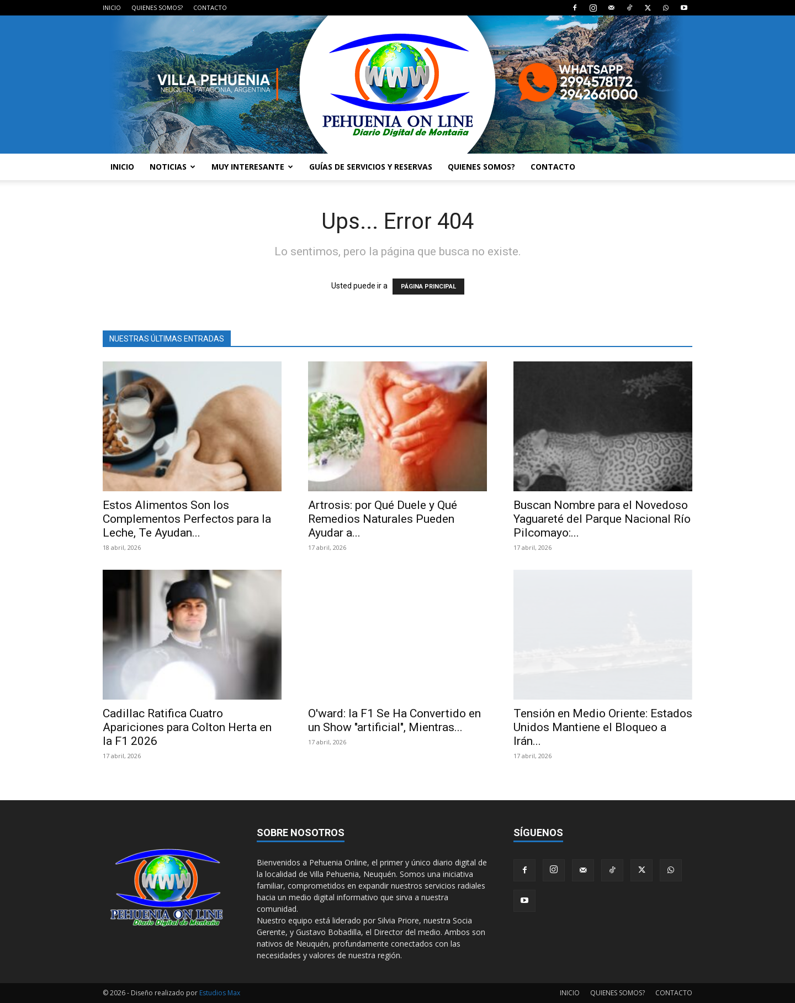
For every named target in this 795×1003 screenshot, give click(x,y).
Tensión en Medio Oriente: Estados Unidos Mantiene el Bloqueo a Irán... (602, 727)
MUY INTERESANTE (252, 166)
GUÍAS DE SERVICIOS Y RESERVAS (370, 166)
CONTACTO (210, 7)
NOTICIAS (172, 166)
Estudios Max (219, 992)
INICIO (112, 7)
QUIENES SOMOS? (157, 7)
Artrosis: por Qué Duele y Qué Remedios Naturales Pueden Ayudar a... (382, 518)
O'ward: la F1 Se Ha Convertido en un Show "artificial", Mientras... (394, 720)
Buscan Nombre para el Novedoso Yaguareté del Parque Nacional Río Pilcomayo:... (602, 518)
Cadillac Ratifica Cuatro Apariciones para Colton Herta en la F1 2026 (187, 727)
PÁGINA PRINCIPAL (428, 286)
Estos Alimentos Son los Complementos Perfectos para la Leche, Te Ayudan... (187, 518)
